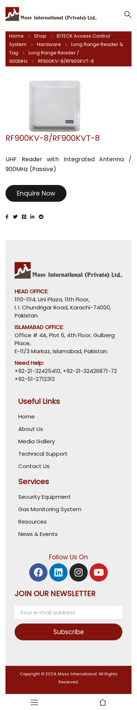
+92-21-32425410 (37, 371)
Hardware (49, 44)
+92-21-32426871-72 (89, 371)
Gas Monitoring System (49, 509)
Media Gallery (36, 441)
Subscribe (68, 632)
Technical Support (43, 454)
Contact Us (34, 466)
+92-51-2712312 (35, 379)
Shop (40, 35)
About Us (30, 429)
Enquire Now (36, 193)
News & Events (38, 534)
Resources (32, 521)
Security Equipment (44, 497)
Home (16, 35)
